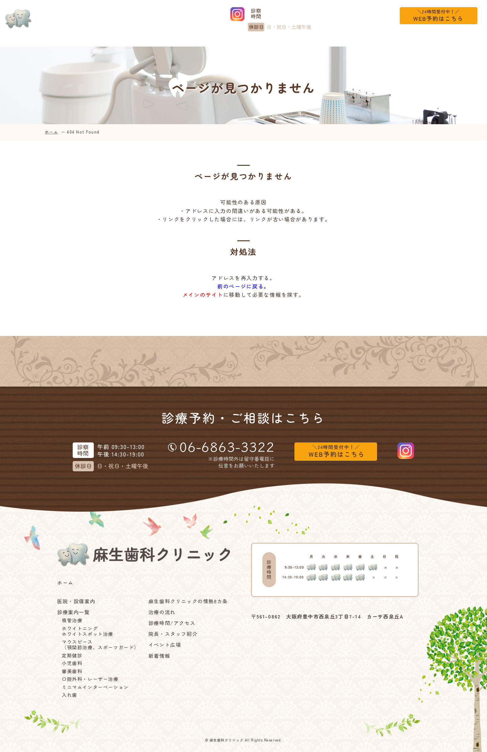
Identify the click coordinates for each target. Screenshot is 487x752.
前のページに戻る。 (243, 286)
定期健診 (72, 655)
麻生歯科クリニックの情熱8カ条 (199, 43)
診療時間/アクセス (324, 43)
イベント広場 (381, 43)
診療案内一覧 (122, 43)
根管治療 (72, 620)
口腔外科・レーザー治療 (90, 679)
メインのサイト (203, 294)
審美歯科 (72, 671)
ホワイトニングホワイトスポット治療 (87, 631)
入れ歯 (69, 695)
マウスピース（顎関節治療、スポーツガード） (100, 644)
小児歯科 (72, 663)
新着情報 (426, 43)
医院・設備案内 (66, 43)
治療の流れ (270, 43)
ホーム (22, 43)
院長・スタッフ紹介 (173, 634)
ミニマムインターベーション (95, 687)
